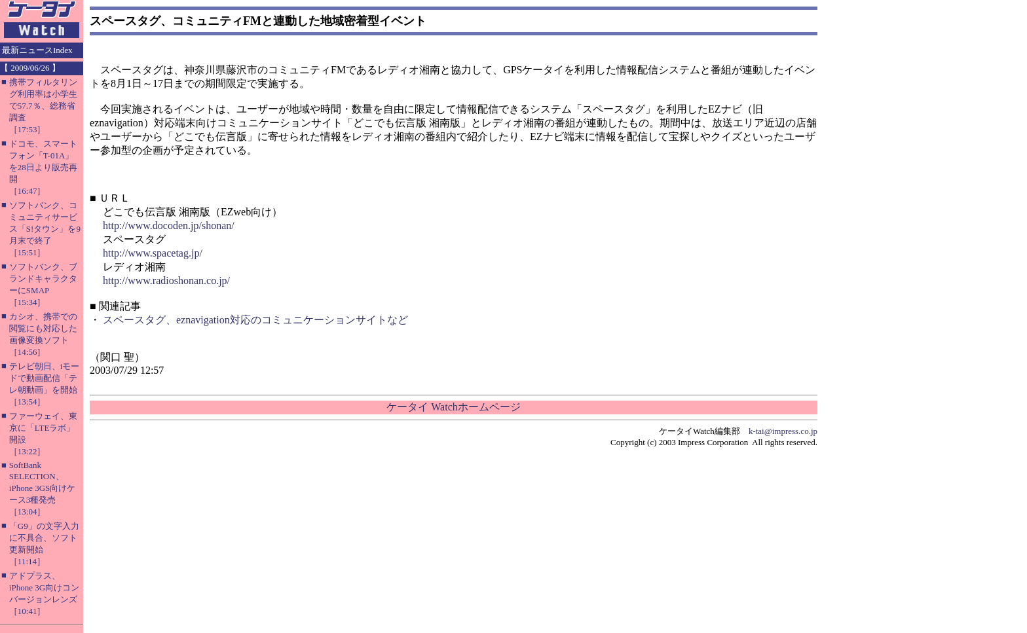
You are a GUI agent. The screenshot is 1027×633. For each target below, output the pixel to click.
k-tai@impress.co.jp (783, 431)
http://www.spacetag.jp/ (152, 253)
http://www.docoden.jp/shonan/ (168, 225)
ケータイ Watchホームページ (453, 406)
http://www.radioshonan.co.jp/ (166, 280)
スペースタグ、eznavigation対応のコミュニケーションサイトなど (255, 319)
